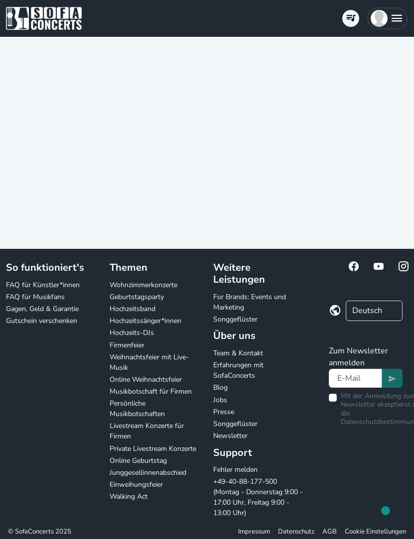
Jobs (220, 400)
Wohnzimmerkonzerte (143, 285)
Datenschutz (296, 531)
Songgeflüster (235, 319)
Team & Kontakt (238, 353)
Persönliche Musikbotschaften (137, 409)
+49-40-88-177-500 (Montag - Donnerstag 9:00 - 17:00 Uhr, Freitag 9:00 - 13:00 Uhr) (258, 497)
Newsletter (230, 435)
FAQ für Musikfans (35, 297)
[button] (387, 18)
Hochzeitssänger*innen (145, 320)
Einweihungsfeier (136, 484)
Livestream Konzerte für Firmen (147, 431)
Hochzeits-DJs (132, 332)
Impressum (254, 531)
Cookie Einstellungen (375, 531)
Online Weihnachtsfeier (146, 379)
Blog (220, 387)
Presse (223, 412)
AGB (329, 531)
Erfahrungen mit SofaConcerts (238, 370)
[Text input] (355, 378)
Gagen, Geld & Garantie (42, 309)
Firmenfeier (127, 345)
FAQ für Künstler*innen (43, 285)
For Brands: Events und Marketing (249, 302)
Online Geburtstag (138, 460)
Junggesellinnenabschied (148, 472)
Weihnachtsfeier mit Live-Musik (149, 362)
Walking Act (128, 496)
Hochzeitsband (132, 309)
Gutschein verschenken (41, 320)
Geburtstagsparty (137, 297)
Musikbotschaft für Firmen (151, 391)
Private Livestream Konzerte (153, 448)
